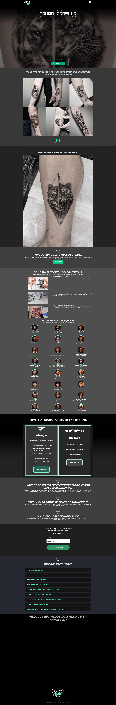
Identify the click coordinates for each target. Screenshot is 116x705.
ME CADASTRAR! (58, 547)
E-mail (49, 537)
